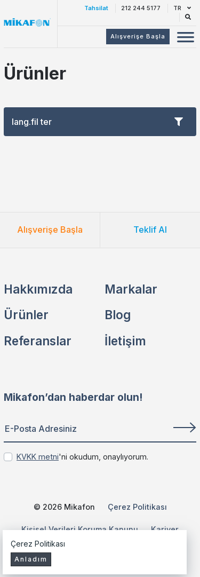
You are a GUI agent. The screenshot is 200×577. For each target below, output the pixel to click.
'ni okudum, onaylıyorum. (82, 456)
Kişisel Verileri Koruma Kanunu (79, 529)
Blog (118, 314)
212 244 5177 (141, 8)
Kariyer (165, 529)
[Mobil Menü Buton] (185, 38)
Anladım (30, 559)
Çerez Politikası (137, 506)
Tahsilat (96, 8)
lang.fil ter (97, 121)
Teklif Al (150, 229)
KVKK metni (38, 456)
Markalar (131, 289)
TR (182, 8)
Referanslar (37, 341)
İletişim (125, 341)
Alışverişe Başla (50, 229)
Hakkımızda (38, 289)
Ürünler (26, 314)
